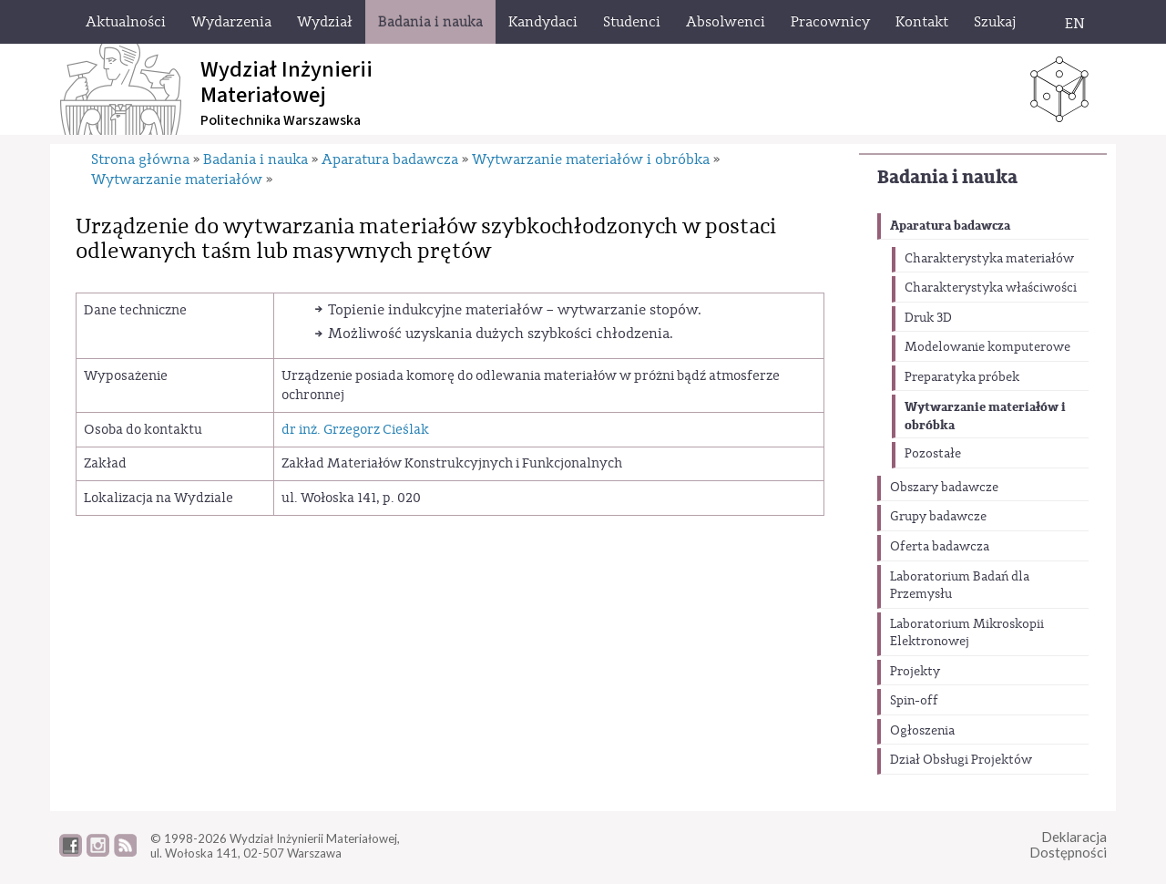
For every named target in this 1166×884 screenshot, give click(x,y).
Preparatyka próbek (962, 377)
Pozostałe (933, 454)
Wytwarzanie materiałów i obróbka (985, 416)
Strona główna (140, 159)
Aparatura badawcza (950, 225)
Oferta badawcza (939, 547)
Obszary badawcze (944, 487)
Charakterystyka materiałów (989, 259)
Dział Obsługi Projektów (961, 760)
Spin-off (914, 701)
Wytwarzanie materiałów (176, 179)
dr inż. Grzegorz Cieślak (355, 429)
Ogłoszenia (922, 731)
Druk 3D (928, 318)
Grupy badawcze (938, 517)
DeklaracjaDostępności (1068, 844)
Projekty (915, 671)
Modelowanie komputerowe (987, 347)
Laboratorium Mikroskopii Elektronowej (967, 633)
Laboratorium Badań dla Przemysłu (959, 586)
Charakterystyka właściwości (991, 288)
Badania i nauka (947, 177)
